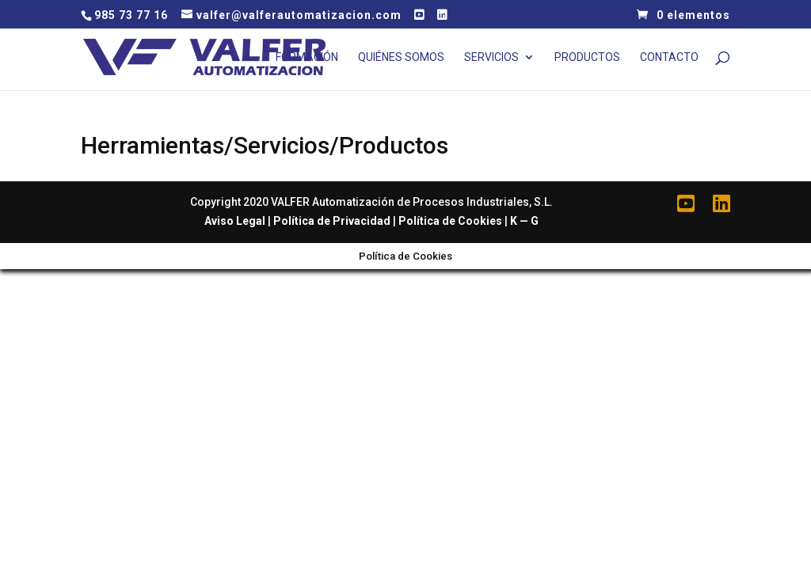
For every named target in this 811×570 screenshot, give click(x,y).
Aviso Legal (234, 221)
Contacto (669, 57)
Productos (587, 57)
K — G (524, 221)
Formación (307, 57)
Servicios (491, 57)
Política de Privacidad (331, 221)
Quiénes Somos (401, 57)
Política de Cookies (450, 221)
